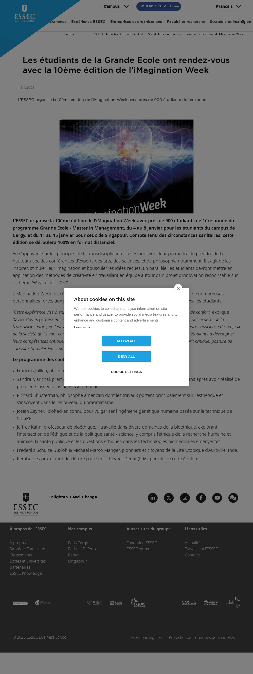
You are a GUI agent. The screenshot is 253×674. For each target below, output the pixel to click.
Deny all (154, 349)
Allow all (98, 349)
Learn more (82, 335)
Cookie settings (126, 364)
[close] (178, 296)
